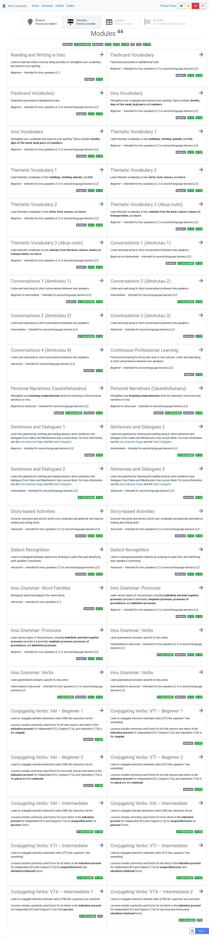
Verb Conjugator (62, 441)
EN (195, 5)
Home (35, 5)
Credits (60, 5)
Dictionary (47, 5)
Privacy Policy (168, 5)
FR (202, 5)
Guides (70, 5)
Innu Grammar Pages (32, 441)
